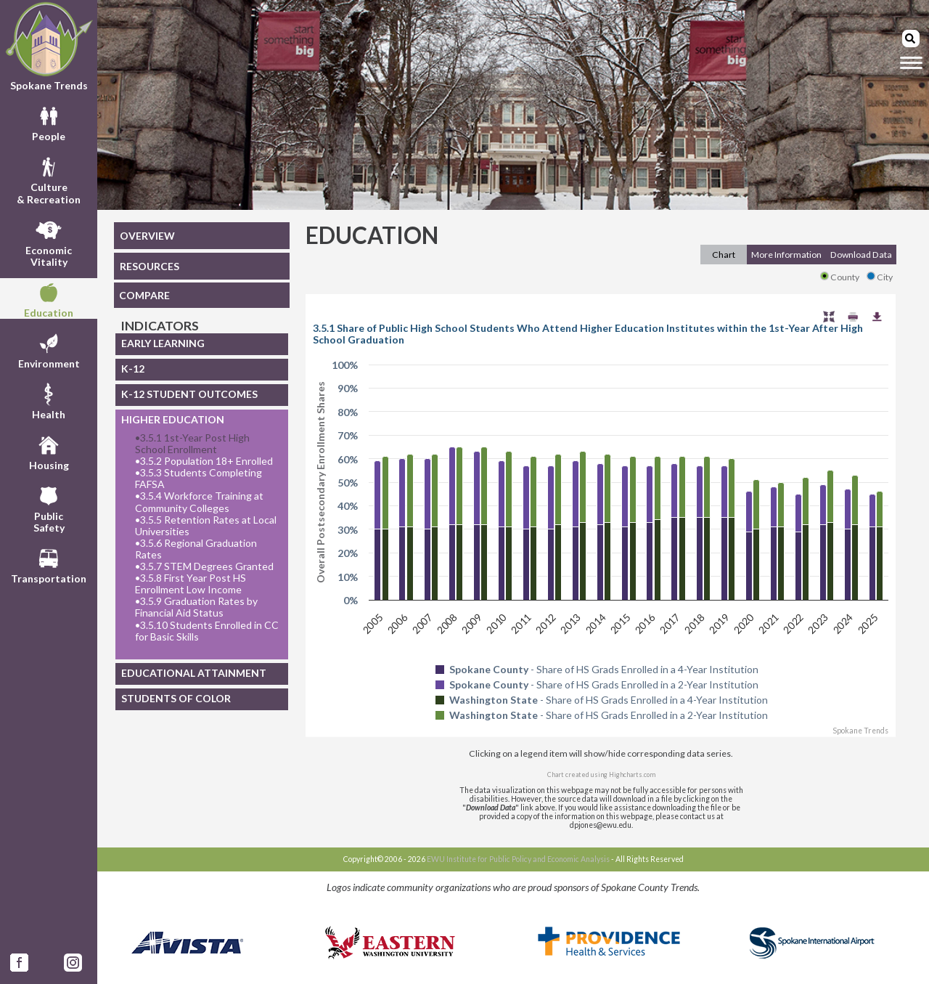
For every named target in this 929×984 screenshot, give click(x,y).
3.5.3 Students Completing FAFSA (198, 478)
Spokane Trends (49, 46)
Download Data (861, 254)
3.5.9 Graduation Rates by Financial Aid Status (196, 607)
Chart (723, 254)
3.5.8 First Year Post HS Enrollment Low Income (190, 583)
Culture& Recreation (49, 179)
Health (48, 400)
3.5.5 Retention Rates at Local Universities (206, 525)
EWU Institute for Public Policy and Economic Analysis (518, 859)
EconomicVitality (48, 242)
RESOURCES (149, 266)
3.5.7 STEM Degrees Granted (204, 566)
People (48, 122)
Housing (49, 451)
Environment (49, 349)
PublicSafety (49, 507)
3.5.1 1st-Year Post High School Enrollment (192, 443)
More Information (786, 254)
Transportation (48, 564)
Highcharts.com (632, 774)
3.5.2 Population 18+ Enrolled (204, 461)
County (839, 277)
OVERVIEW (147, 235)
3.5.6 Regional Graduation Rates (196, 549)
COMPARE (144, 295)
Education (48, 298)
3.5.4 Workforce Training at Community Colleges (199, 501)
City (880, 277)
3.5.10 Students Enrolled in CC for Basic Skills (207, 631)
